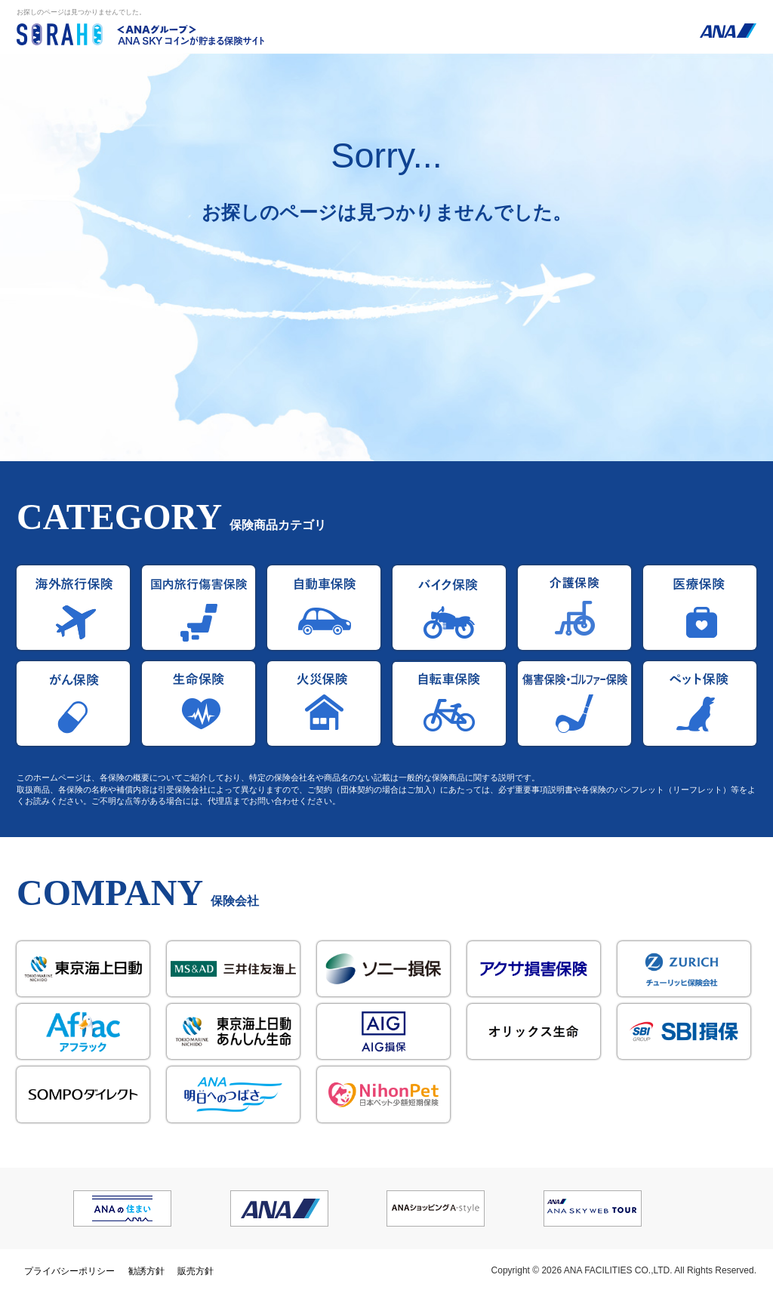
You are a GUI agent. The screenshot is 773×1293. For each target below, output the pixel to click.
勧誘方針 (146, 1271)
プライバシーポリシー (69, 1271)
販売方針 (195, 1271)
